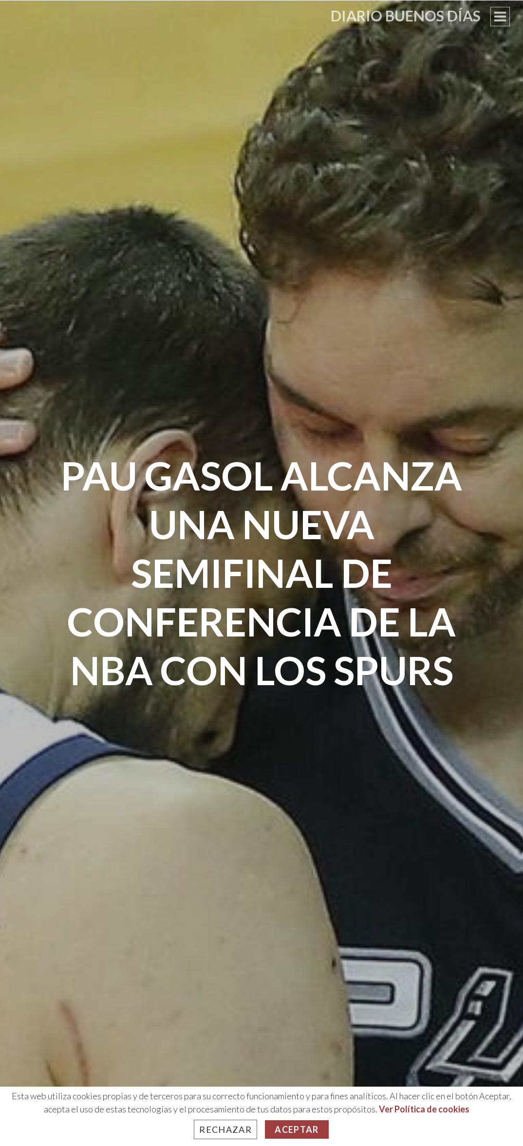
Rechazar (225, 1129)
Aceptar (296, 1129)
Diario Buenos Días (406, 15)
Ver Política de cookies (424, 1109)
